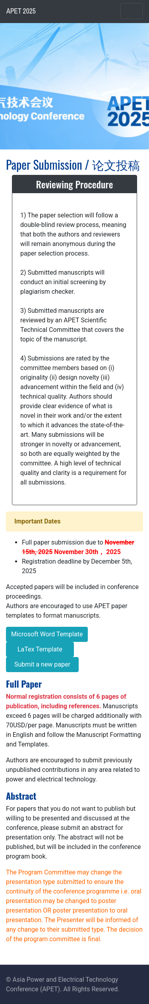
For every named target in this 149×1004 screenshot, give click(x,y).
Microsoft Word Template (47, 634)
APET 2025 (21, 11)
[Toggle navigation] (131, 11)
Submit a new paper (42, 664)
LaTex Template (40, 649)
